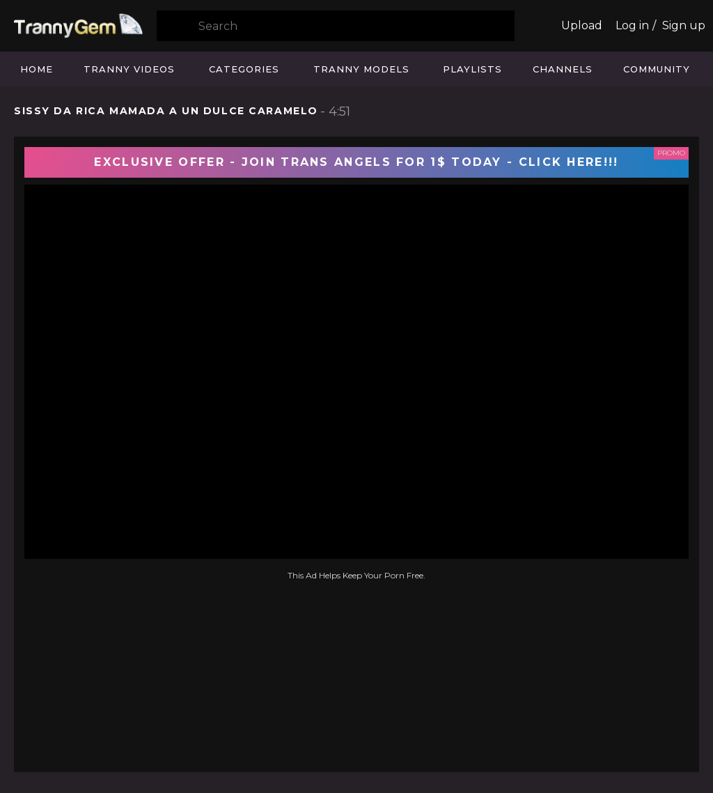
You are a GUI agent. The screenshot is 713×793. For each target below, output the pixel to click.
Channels (563, 69)
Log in (632, 25)
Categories (244, 69)
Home (36, 69)
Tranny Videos (129, 69)
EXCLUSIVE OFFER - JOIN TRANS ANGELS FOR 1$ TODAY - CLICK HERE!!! (356, 162)
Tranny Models (361, 69)
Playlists (472, 69)
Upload (581, 25)
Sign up (683, 25)
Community (656, 69)
